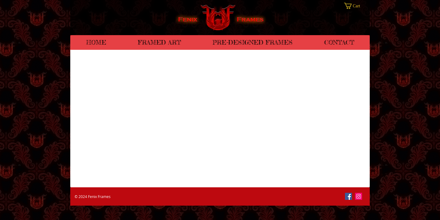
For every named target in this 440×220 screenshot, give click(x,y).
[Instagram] (358, 196)
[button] (355, 6)
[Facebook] (348, 196)
